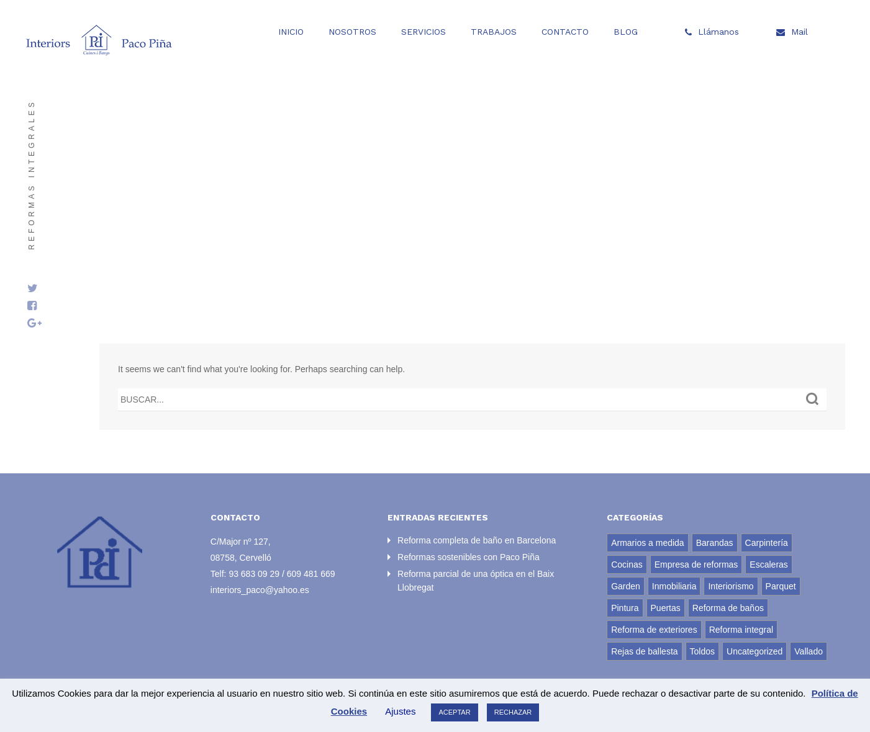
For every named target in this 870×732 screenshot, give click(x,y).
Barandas (714, 543)
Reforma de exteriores (654, 630)
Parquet (781, 586)
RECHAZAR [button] (513, 712)
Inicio (291, 32)
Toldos (702, 651)
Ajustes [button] (400, 711)
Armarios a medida (647, 543)
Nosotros (352, 32)
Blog (626, 32)
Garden (625, 586)
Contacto (565, 32)
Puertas (666, 608)
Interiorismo (730, 586)
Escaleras (768, 564)
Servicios (423, 32)
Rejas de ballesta (644, 651)
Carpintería (766, 543)
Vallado (808, 651)
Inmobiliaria (674, 586)
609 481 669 (311, 574)
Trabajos (494, 32)
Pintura (624, 608)
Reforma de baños (728, 608)
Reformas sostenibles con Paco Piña (468, 557)
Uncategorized (754, 651)
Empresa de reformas (696, 564)
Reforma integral (741, 630)
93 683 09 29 (254, 574)
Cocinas (627, 564)
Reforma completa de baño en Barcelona (476, 540)
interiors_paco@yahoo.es (260, 590)
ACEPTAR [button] (454, 712)
